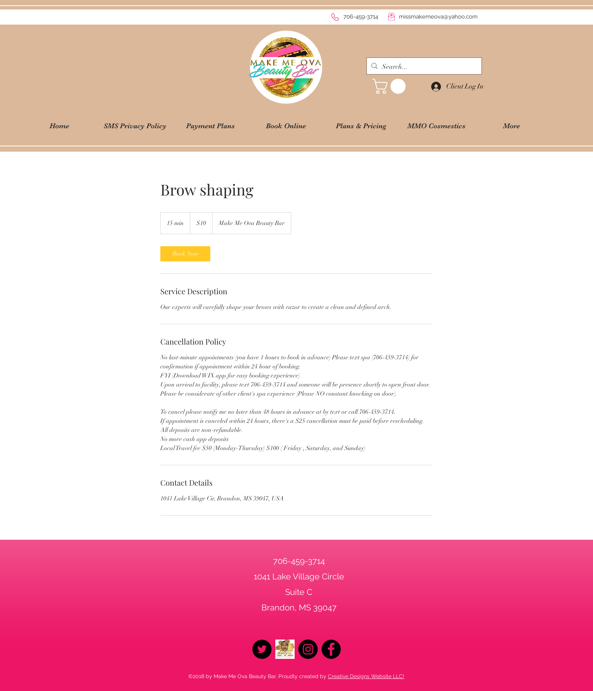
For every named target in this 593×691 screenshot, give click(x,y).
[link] (185, 253)
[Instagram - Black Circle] (308, 649)
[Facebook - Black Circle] (331, 649)
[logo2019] (285, 649)
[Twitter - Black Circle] (262, 649)
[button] (390, 86)
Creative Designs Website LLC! (366, 676)
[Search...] (424, 67)
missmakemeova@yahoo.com (438, 16)
